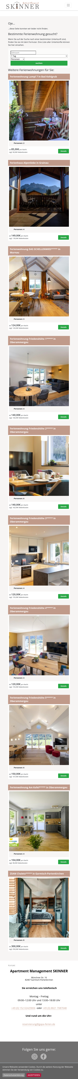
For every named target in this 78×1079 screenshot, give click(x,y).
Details (63, 151)
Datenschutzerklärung (14, 1075)
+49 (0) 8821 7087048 (55, 1008)
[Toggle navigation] (68, 5)
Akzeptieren (34, 1075)
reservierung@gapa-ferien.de (38, 1024)
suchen (38, 63)
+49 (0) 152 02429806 (23, 1008)
